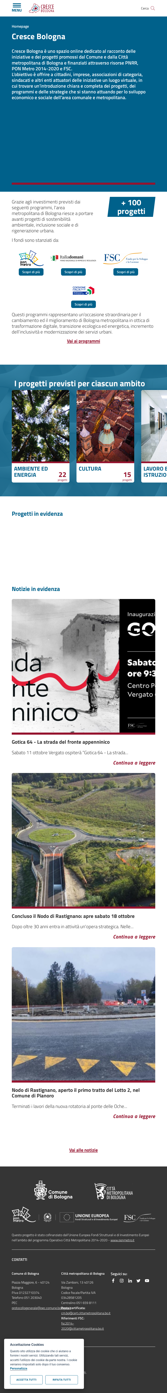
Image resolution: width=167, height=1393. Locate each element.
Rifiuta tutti (62, 1379)
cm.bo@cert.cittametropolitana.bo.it (86, 1313)
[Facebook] (113, 1280)
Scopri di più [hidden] (31, 271)
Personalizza (18, 1368)
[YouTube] (147, 1280)
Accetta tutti (26, 1379)
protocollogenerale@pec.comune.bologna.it (41, 1307)
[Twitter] (138, 1280)
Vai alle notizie (83, 1149)
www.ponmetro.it (122, 1240)
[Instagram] (121, 1280)
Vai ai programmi (83, 340)
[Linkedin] (130, 1280)
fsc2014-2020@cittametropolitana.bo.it (82, 1326)
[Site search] (152, 8)
